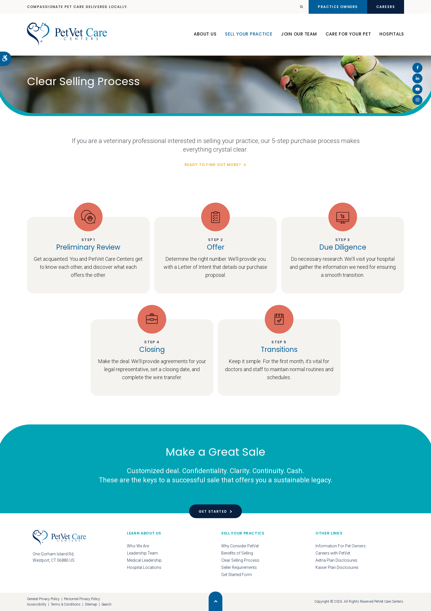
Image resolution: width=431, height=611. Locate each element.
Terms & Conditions (66, 604)
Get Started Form (236, 574)
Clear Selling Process (240, 560)
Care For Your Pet (348, 34)
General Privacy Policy (43, 599)
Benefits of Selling (237, 553)
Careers (385, 6)
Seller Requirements (239, 567)
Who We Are (138, 546)
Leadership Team (142, 553)
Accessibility (36, 604)
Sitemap (91, 604)
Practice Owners (338, 6)
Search (106, 604)
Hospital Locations (144, 567)
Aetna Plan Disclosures (336, 560)
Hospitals (391, 34)
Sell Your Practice (249, 34)
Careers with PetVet (333, 553)
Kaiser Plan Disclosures (337, 567)
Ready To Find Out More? (213, 164)
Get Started (213, 511)
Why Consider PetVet (240, 546)
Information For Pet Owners (341, 546)
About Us (205, 34)
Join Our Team (299, 34)
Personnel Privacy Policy (82, 599)
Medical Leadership (144, 560)
